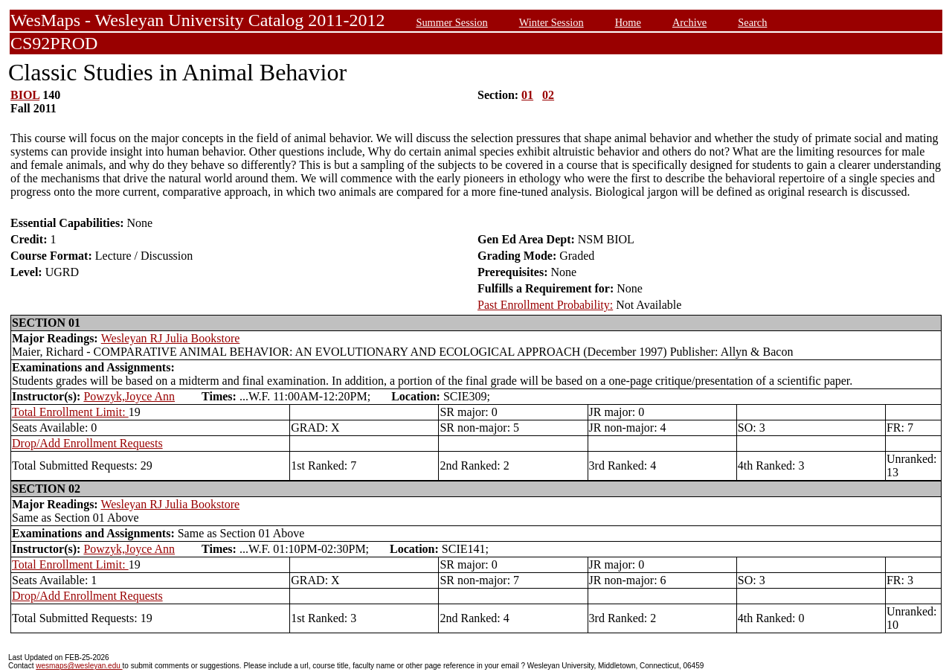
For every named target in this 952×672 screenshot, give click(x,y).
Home (628, 22)
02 (548, 95)
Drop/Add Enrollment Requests (87, 443)
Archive (689, 22)
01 (527, 95)
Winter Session (551, 22)
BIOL (24, 95)
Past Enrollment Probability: (545, 304)
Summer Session (451, 22)
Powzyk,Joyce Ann (129, 396)
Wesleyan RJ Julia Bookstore (170, 338)
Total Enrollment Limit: (70, 412)
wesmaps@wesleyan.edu (79, 666)
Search (752, 22)
